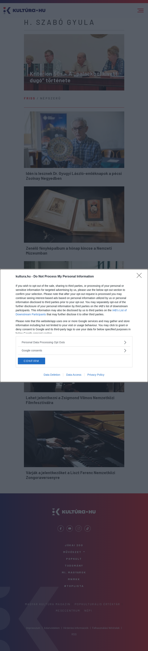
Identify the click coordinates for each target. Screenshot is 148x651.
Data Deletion (52, 374)
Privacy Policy (95, 374)
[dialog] (74, 325)
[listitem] (74, 342)
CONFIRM (31, 360)
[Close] (140, 276)
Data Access (73, 374)
